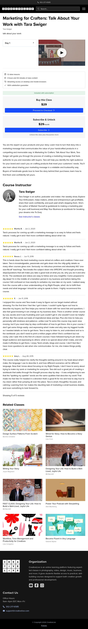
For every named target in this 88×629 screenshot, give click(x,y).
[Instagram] (42, 585)
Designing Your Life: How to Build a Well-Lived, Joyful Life (64, 470)
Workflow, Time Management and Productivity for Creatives (18, 540)
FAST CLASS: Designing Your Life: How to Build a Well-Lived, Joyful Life (22, 505)
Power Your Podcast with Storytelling (62, 503)
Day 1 (7, 43)
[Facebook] (36, 585)
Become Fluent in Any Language (60, 538)
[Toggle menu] (84, 9)
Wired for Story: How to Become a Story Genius (64, 435)
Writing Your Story (11, 468)
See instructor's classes (29, 216)
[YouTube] (31, 585)
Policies (44, 625)
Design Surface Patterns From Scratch (20, 433)
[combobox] (58, 9)
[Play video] (61, 53)
